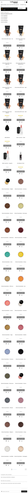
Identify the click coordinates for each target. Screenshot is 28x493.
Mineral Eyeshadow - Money (20, 261)
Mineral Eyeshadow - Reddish (20, 334)
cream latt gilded (4, 18)
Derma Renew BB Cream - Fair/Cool (21, 39)
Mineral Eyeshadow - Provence (7, 359)
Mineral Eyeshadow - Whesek (7, 407)
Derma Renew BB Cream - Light (21, 87)
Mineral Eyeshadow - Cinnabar (20, 237)
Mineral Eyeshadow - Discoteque (21, 213)
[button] (6, 48)
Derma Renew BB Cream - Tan (7, 38)
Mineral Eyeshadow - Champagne (20, 456)
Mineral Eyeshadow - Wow (21, 407)
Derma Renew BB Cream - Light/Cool (7, 64)
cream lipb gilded (4, 17)
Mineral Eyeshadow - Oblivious (7, 286)
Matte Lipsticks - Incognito (7, 163)
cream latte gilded (4, 20)
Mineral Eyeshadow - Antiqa (20, 432)
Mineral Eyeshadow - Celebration (7, 237)
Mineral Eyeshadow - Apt (20, 286)
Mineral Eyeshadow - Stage (7, 334)
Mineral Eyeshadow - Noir (21, 359)
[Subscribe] (24, 491)
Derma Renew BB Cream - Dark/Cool (7, 88)
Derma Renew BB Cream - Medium (7, 112)
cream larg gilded (4, 15)
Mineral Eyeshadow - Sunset (7, 310)
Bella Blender (7, 137)
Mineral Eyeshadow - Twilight (7, 188)
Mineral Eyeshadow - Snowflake (7, 456)
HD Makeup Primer (20, 163)
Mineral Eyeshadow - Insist (7, 261)
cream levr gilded (4, 22)
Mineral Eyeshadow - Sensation (21, 310)
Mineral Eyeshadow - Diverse (20, 383)
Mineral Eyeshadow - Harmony (21, 188)
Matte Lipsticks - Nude (20, 137)
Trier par (15, 8)
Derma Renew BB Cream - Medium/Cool (21, 64)
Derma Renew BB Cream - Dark (21, 111)
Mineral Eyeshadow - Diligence (7, 432)
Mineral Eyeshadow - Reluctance (7, 383)
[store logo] (14, 2)
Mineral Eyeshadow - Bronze (7, 213)
